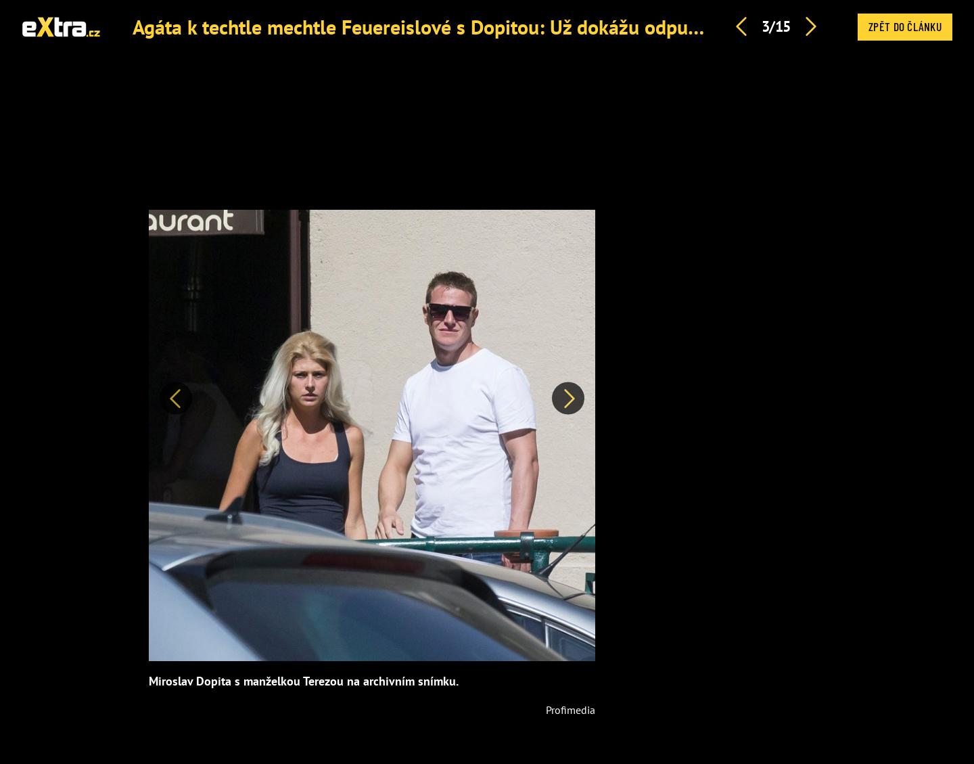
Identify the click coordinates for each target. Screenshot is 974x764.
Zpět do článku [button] (905, 26)
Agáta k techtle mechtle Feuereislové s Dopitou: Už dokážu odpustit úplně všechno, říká (510, 27)
